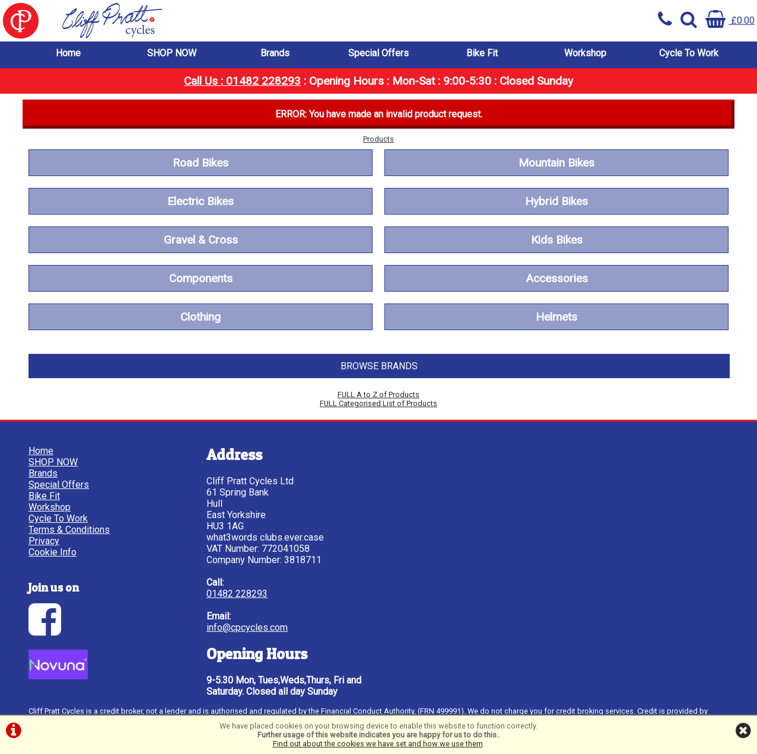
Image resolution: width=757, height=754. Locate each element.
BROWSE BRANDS (379, 366)
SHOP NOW (171, 53)
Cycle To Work (688, 53)
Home (68, 53)
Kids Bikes (557, 240)
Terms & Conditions (69, 529)
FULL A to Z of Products (378, 394)
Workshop (585, 53)
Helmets (556, 317)
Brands (275, 53)
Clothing (200, 317)
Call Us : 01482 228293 (242, 81)
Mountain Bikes (556, 163)
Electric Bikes (200, 201)
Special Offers (378, 53)
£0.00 (730, 20)
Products (378, 139)
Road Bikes (200, 163)
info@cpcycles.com (247, 627)
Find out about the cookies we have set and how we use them (378, 743)
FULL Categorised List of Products (378, 403)
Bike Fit (482, 53)
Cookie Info (52, 552)
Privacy (43, 541)
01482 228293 (237, 593)
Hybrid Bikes (556, 201)
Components (201, 278)
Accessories (557, 278)
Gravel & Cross (201, 240)
